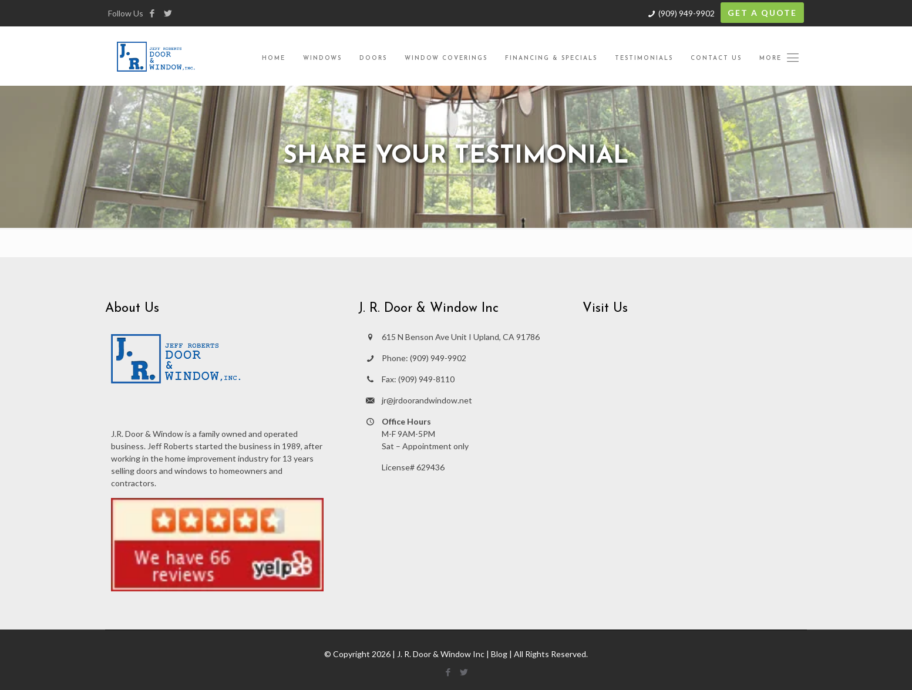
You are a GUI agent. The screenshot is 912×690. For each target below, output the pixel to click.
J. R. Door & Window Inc (440, 654)
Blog (499, 654)
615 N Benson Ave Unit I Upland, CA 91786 (461, 337)
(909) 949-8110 (426, 379)
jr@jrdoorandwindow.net (427, 400)
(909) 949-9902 (686, 13)
